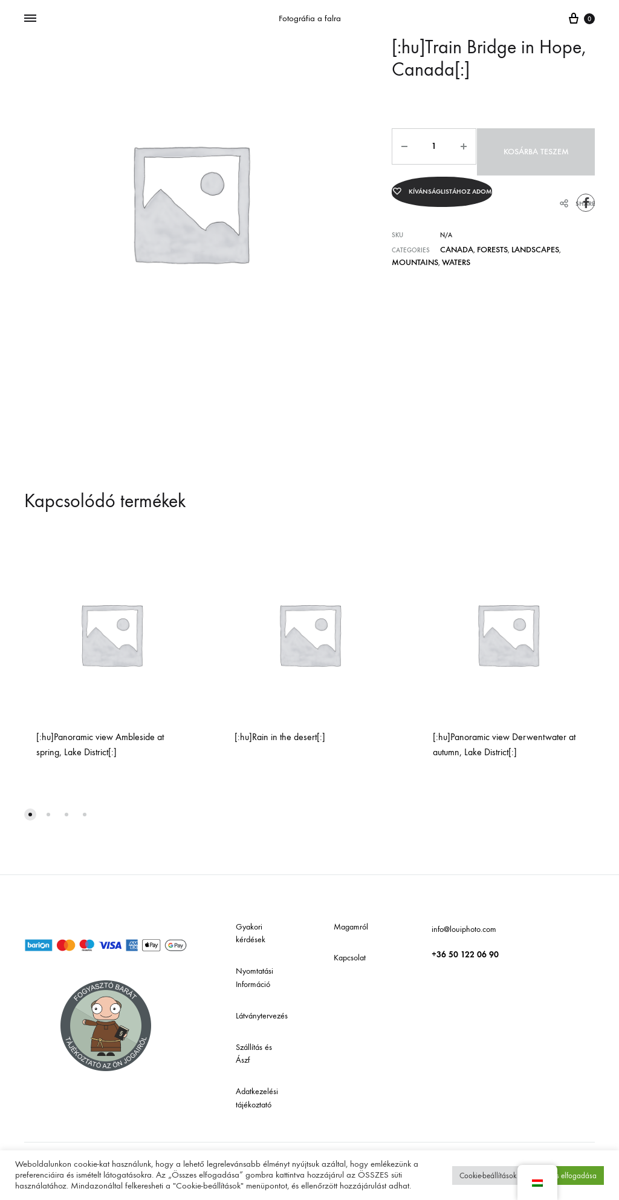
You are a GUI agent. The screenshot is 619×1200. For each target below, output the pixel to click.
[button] (30, 814)
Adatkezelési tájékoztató (257, 1098)
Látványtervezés (262, 1016)
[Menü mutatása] (30, 18)
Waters (403, 249)
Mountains (559, 239)
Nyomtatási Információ (254, 977)
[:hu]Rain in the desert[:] (280, 737)
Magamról (351, 927)
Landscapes (518, 239)
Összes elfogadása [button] (567, 1175)
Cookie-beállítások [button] (487, 1175)
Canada (453, 239)
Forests (483, 239)
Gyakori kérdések (250, 933)
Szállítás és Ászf (254, 1054)
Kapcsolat (350, 957)
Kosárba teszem (533, 146)
